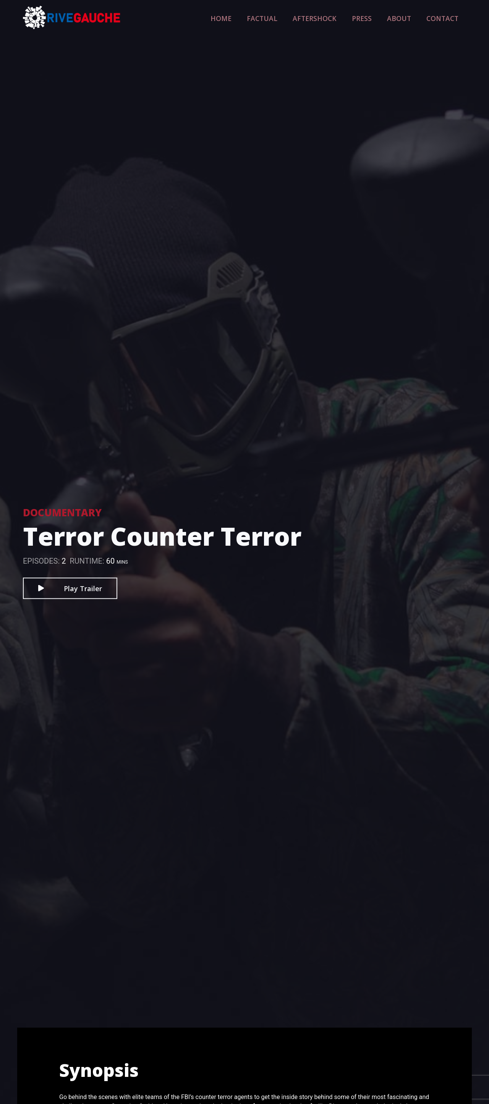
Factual (290, 17)
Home (256, 17)
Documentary (62, 512)
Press (375, 17)
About (407, 17)
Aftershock (334, 17)
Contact (445, 17)
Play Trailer (70, 588)
